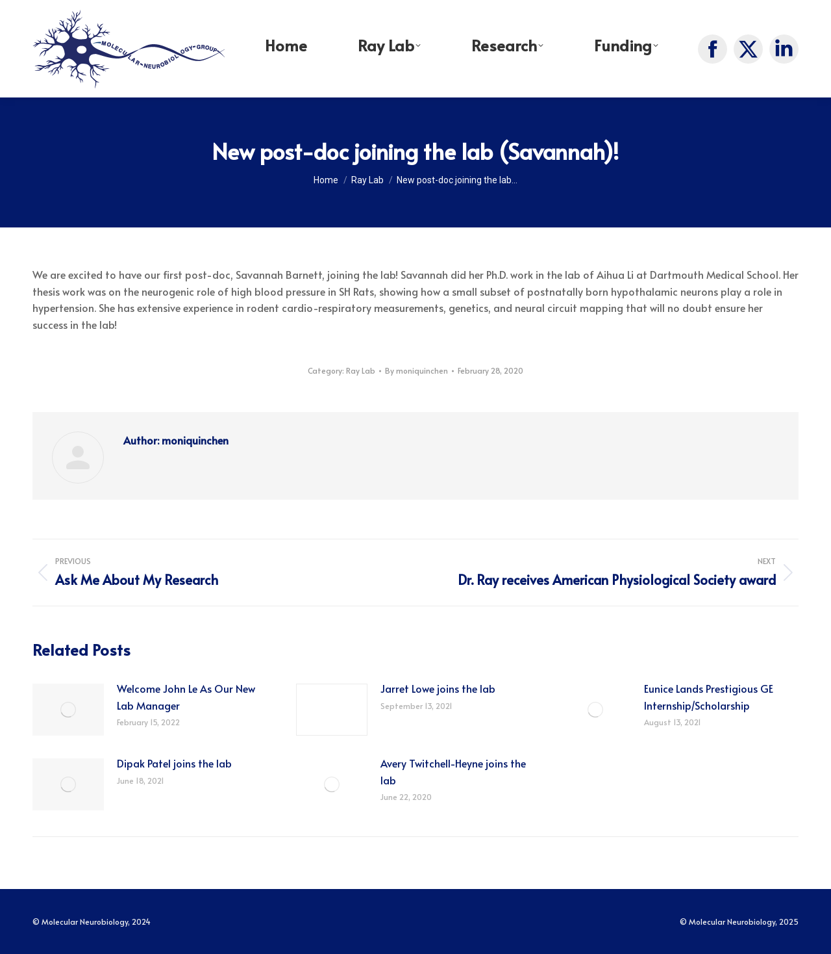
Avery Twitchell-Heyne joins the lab (453, 771)
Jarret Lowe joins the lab (437, 688)
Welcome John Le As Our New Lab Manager (186, 696)
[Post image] (68, 710)
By (416, 370)
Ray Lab (360, 370)
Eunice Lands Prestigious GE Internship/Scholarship (708, 696)
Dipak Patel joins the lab (174, 763)
